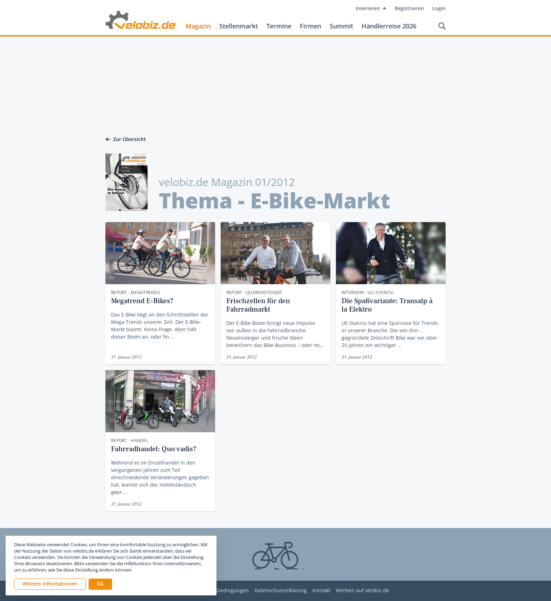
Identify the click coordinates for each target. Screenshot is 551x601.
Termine (278, 26)
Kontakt (321, 591)
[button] (100, 584)
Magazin (198, 26)
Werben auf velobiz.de (362, 591)
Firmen (310, 26)
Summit (341, 26)
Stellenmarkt (238, 26)
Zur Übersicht (125, 139)
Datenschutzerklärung (280, 591)
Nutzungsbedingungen (221, 591)
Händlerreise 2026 (389, 26)
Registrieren (409, 8)
